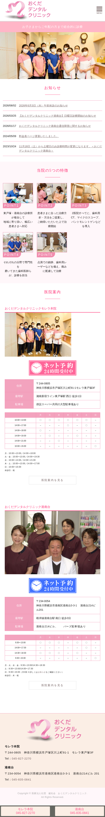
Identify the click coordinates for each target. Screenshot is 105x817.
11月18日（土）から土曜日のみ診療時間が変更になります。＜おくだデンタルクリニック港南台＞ (60, 148)
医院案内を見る (52, 479)
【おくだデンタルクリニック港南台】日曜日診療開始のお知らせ (57, 115)
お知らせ (42, 671)
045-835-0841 (79, 811)
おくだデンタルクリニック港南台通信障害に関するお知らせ (55, 125)
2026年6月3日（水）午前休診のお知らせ (43, 104)
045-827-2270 (25, 811)
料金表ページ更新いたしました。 (39, 135)
